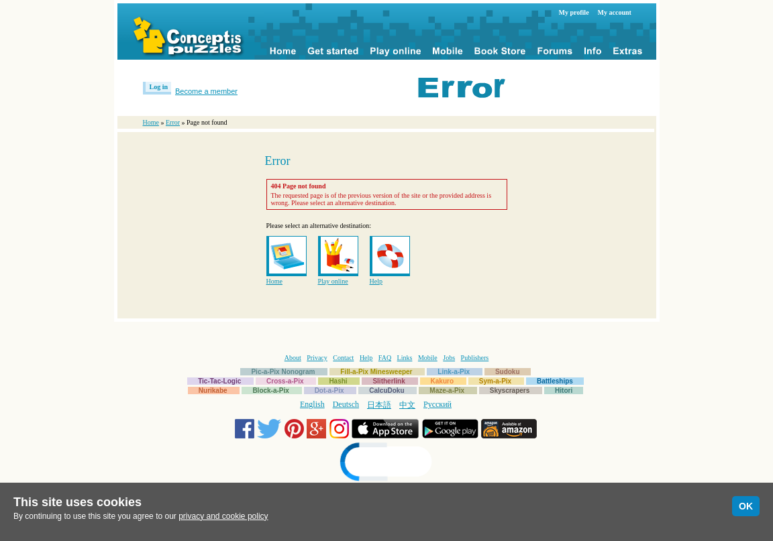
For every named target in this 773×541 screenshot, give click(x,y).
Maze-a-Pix (446, 390)
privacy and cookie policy (223, 516)
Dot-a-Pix (329, 390)
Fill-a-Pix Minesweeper (376, 371)
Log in (159, 87)
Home (151, 122)
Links (405, 357)
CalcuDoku (386, 390)
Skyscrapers (510, 390)
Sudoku (507, 371)
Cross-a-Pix (285, 381)
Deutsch (346, 404)
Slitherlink (388, 381)
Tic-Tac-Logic (219, 381)
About (293, 357)
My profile (574, 12)
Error (173, 122)
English (312, 404)
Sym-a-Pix (495, 381)
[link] (386, 463)
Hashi (338, 381)
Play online (333, 281)
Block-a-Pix (270, 390)
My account (614, 12)
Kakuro (442, 381)
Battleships (555, 381)
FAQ (384, 357)
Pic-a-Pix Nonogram (283, 371)
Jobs (449, 357)
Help (376, 281)
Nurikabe (213, 390)
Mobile (427, 357)
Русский (437, 404)
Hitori (563, 390)
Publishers (475, 357)
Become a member (206, 91)
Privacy (317, 357)
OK (746, 506)
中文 (407, 405)
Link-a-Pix (453, 371)
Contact (343, 357)
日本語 (379, 405)
